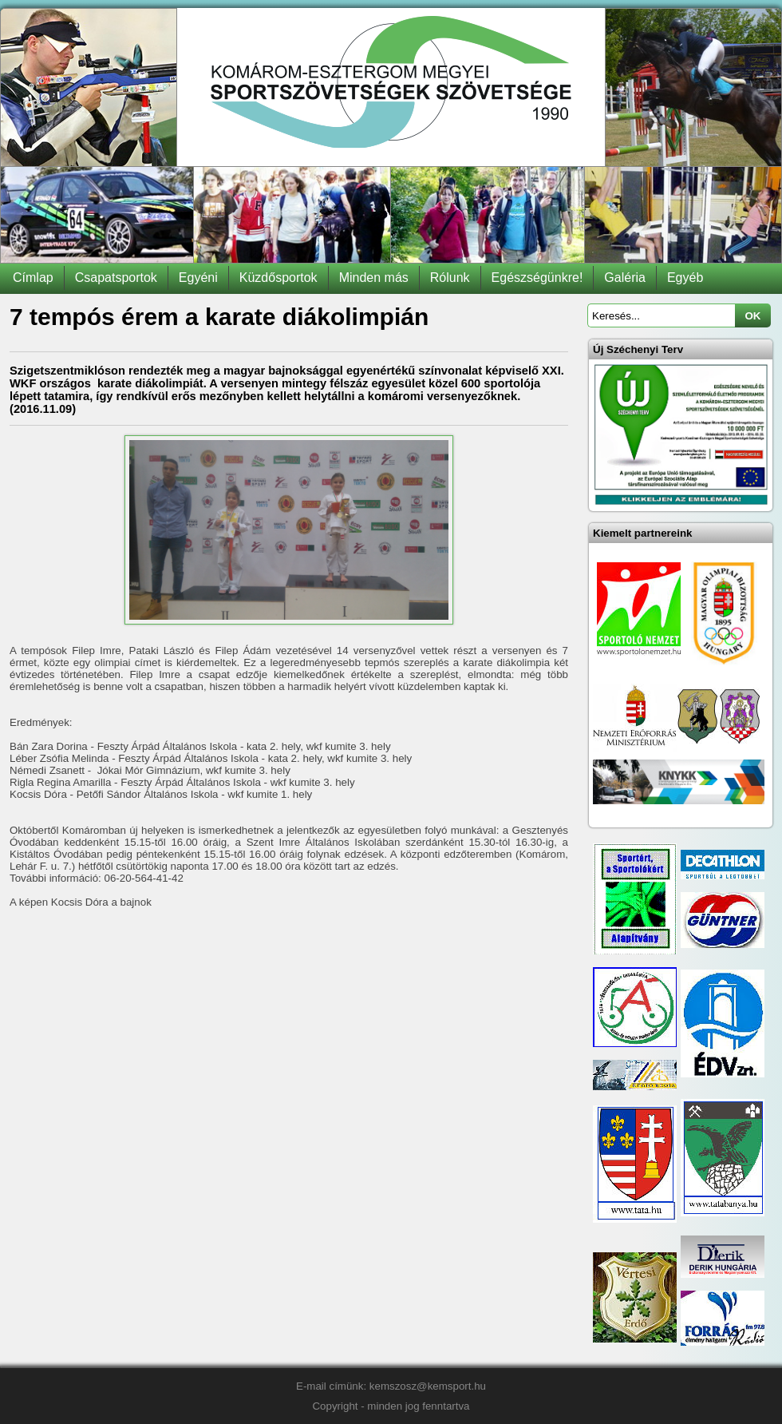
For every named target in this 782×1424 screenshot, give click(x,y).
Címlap (33, 277)
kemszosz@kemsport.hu (427, 1386)
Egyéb (685, 277)
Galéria (625, 277)
